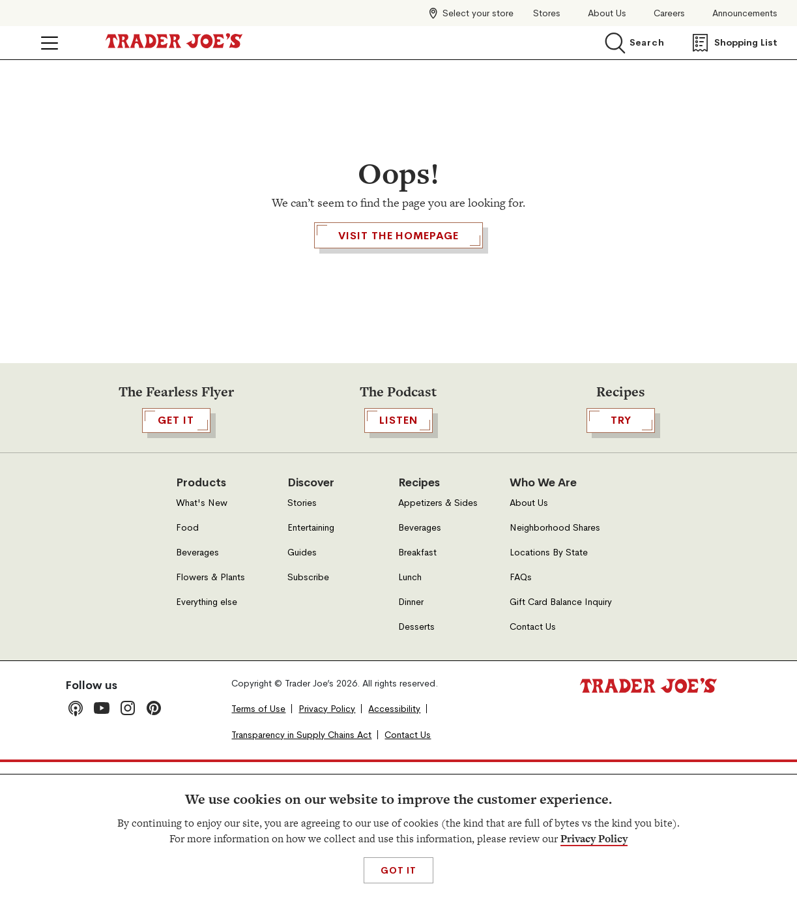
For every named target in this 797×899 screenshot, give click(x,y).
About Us (607, 13)
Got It (398, 870)
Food (187, 664)
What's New (201, 639)
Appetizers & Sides (438, 639)
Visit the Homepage (398, 310)
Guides (302, 688)
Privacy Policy (594, 838)
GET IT (176, 557)
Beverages (197, 688)
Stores (546, 13)
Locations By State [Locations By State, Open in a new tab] (549, 688)
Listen (398, 557)
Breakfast (417, 688)
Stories (302, 639)
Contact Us (533, 763)
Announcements (744, 13)
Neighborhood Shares (555, 664)
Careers (669, 13)
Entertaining (310, 664)
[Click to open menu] (49, 43)
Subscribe (308, 713)
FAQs (521, 713)
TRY (620, 557)
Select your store (478, 13)
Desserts (416, 763)
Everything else (206, 738)
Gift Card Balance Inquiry (561, 738)
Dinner (411, 738)
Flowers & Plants (210, 713)
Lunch (410, 713)
